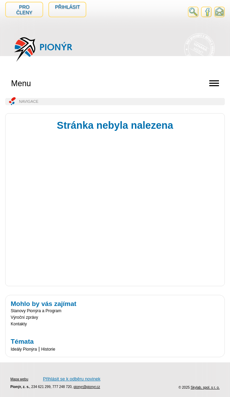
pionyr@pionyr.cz (87, 387)
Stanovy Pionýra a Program (36, 310)
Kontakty (19, 324)
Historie (48, 349)
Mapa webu (19, 379)
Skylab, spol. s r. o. (205, 387)
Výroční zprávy (24, 317)
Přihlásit (67, 7)
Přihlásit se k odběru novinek (71, 378)
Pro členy (24, 9)
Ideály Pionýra (24, 349)
